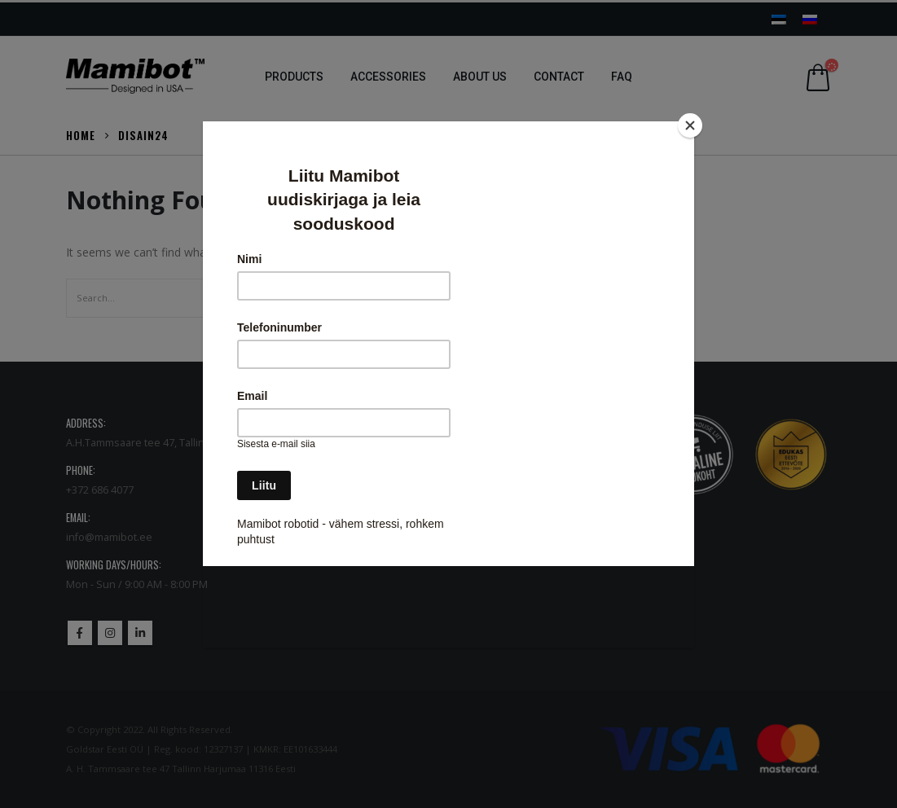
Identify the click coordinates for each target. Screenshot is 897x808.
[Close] (690, 125)
